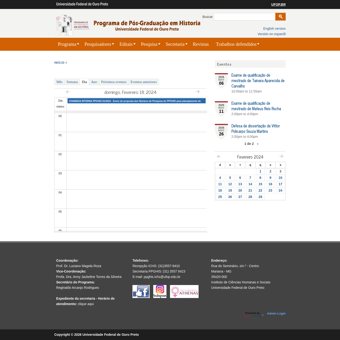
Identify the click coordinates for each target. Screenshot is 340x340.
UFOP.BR (278, 4)
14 (250, 184)
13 (240, 184)
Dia (85, 82)
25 (220, 197)
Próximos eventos (114, 82)
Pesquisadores (98, 44)
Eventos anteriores (144, 82)
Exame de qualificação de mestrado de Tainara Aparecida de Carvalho (258, 80)
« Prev (68, 91)
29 (260, 197)
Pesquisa (149, 44)
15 (260, 184)
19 (230, 190)
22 (260, 190)
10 (280, 178)
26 (230, 197)
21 (250, 190)
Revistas (201, 44)
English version (274, 28)
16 (270, 184)
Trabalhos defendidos (236, 44)
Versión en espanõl (272, 34)
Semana (72, 82)
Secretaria (175, 44)
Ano (94, 82)
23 (270, 190)
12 (230, 184)
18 (220, 190)
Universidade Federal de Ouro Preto (237, 288)
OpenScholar (253, 314)
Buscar (208, 17)
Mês (59, 82)
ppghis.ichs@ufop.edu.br (162, 277)
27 (240, 197)
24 (280, 190)
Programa (67, 44)
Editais (126, 44)
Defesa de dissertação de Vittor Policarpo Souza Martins (255, 128)
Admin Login (276, 313)
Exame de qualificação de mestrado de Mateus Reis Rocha (256, 106)
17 (280, 184)
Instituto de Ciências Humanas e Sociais (241, 282)
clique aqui (86, 304)
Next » (198, 91)
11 (220, 184)
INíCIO (59, 62)
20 (240, 190)
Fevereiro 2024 (250, 156)
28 (250, 197)
